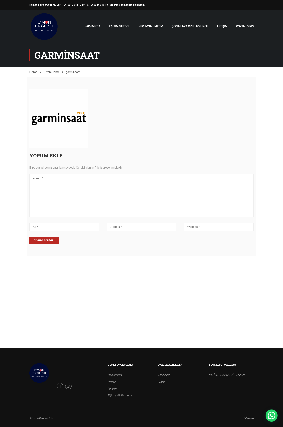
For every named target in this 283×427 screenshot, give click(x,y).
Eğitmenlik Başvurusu (121, 395)
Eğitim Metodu (119, 26)
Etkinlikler (164, 374)
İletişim (221, 26)
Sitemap (248, 418)
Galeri (161, 381)
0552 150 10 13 (99, 5)
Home (33, 72)
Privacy (112, 381)
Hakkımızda (92, 26)
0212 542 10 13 (76, 5)
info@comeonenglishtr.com (129, 5)
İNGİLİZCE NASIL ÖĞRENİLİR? (227, 374)
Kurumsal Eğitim (151, 26)
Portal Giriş (245, 26)
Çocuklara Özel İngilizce (190, 26)
